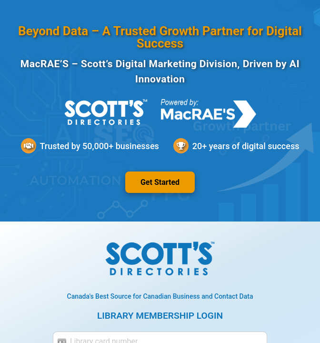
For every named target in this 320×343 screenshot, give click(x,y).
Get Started (160, 182)
